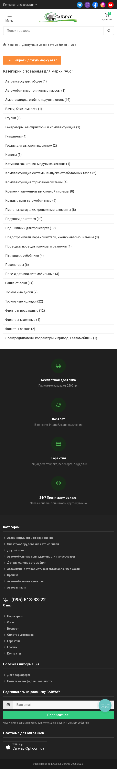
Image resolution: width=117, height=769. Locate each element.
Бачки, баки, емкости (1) (23, 109)
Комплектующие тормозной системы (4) (36, 182)
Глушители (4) (15, 136)
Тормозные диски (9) (21, 292)
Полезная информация (18, 4)
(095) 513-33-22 (24, 600)
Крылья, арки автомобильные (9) (30, 200)
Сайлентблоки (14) (19, 283)
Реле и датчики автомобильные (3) (32, 274)
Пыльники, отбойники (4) (24, 255)
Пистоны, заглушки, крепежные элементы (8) (40, 210)
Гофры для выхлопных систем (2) (31, 145)
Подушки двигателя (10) (23, 219)
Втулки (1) (13, 118)
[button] (25, 746)
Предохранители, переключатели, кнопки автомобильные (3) (52, 237)
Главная (12, 44)
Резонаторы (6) (17, 265)
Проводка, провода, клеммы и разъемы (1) (38, 246)
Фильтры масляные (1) (22, 320)
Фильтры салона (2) (20, 329)
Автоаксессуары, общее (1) (26, 81)
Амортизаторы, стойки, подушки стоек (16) (37, 100)
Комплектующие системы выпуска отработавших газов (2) (50, 173)
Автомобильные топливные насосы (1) (35, 90)
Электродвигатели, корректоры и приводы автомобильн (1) (51, 338)
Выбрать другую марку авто (33, 60)
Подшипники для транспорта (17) (30, 228)
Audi (74, 44)
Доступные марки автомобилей (44, 44)
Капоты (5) (13, 155)
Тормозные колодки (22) (24, 301)
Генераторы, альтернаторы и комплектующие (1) (42, 127)
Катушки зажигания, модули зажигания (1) (37, 164)
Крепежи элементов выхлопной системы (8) (39, 191)
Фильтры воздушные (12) (25, 310)
